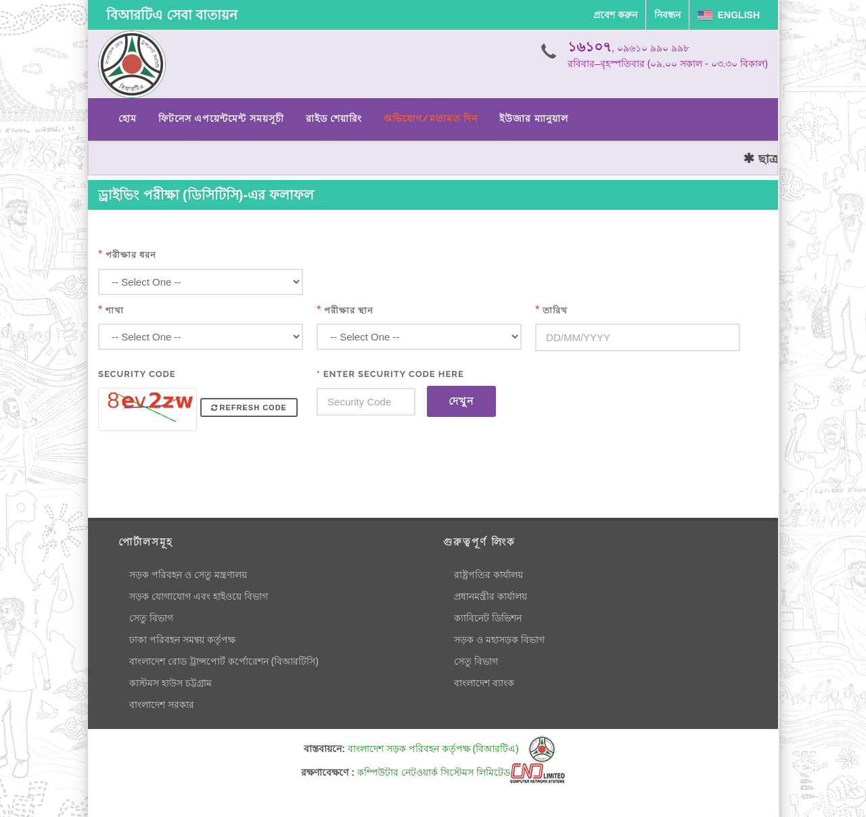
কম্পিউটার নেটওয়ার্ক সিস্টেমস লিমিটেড (461, 772)
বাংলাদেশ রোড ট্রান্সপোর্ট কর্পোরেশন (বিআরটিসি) (224, 661)
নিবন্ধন (667, 14)
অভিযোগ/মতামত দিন (431, 118)
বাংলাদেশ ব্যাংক (484, 683)
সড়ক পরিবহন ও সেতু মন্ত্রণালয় (188, 574)
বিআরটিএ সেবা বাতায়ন (171, 14)
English (729, 14)
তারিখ (555, 310)
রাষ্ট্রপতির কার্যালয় (488, 574)
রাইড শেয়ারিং (334, 118)
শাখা (115, 310)
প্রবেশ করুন (615, 14)
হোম (127, 118)
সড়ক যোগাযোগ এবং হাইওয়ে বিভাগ (198, 596)
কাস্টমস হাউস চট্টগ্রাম (170, 683)
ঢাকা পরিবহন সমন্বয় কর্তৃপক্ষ (182, 639)
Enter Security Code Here (390, 374)
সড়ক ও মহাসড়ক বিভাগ (499, 639)
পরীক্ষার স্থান (348, 310)
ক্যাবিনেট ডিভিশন (488, 618)
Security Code (137, 374)
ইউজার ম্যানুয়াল (533, 118)
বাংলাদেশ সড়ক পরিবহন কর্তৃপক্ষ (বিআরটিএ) (451, 748)
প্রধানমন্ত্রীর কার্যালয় (490, 596)
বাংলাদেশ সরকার (161, 704)
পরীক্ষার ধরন (131, 255)
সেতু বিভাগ (151, 618)
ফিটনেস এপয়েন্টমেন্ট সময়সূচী (221, 118)
